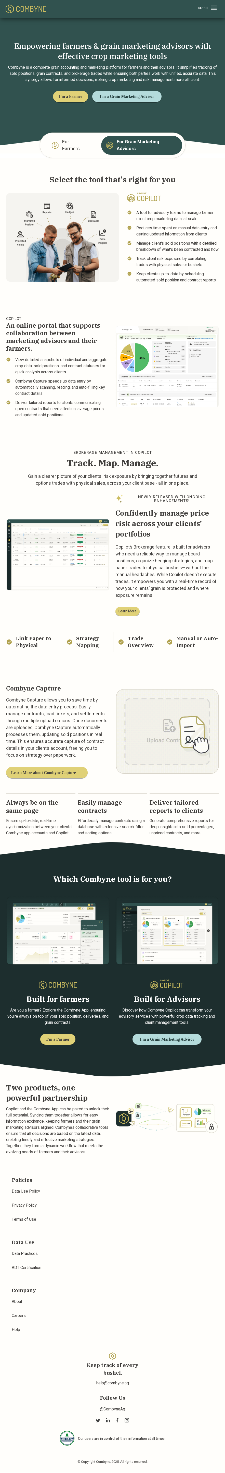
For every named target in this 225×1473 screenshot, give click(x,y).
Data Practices (25, 1254)
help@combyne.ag (112, 1383)
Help (16, 1330)
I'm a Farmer (72, 96)
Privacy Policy (24, 1206)
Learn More (127, 610)
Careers (19, 1316)
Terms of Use (24, 1220)
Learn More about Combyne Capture (45, 771)
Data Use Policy (26, 1192)
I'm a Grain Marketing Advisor (134, 96)
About (17, 1302)
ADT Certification (26, 1268)
